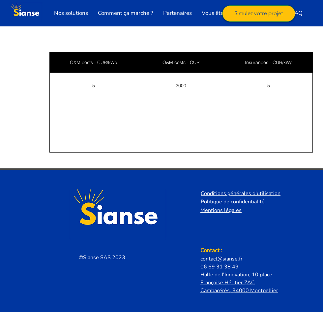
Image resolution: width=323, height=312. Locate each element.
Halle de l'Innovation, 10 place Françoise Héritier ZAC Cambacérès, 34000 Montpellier (239, 282)
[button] (71, 13)
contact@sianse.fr (221, 258)
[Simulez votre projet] (258, 13)
